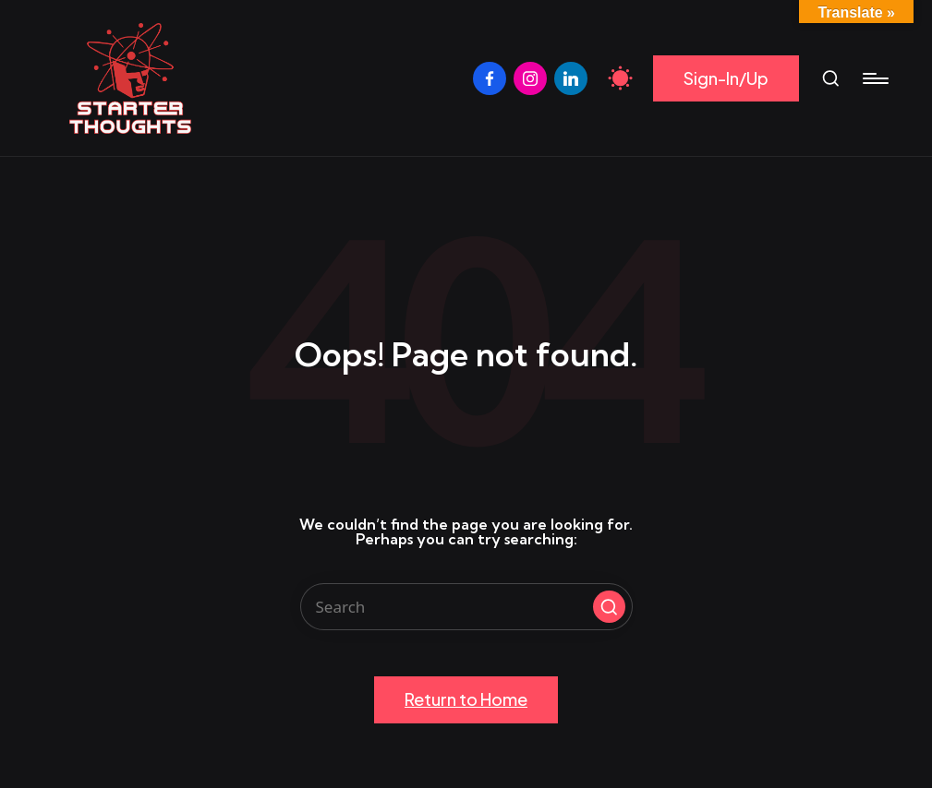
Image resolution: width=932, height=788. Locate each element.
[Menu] (874, 78)
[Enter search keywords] (466, 606)
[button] (726, 78)
